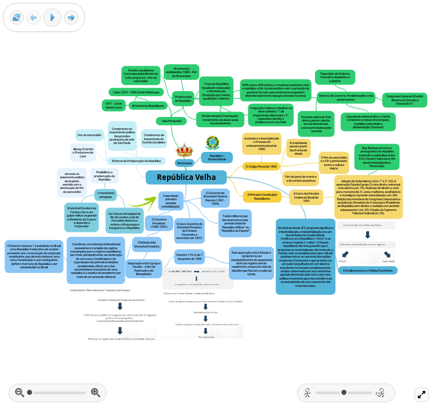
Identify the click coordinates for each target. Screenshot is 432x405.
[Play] (52, 17)
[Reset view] (16, 18)
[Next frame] (71, 18)
